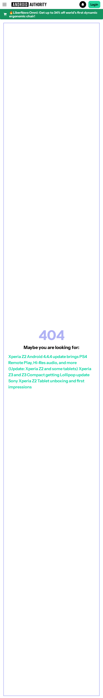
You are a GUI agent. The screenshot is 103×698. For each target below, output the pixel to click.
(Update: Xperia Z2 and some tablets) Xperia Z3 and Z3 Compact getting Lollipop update (49, 371)
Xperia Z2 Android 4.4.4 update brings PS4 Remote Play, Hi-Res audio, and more (47, 359)
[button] (51, 4)
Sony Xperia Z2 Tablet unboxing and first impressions (46, 384)
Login (94, 4)
